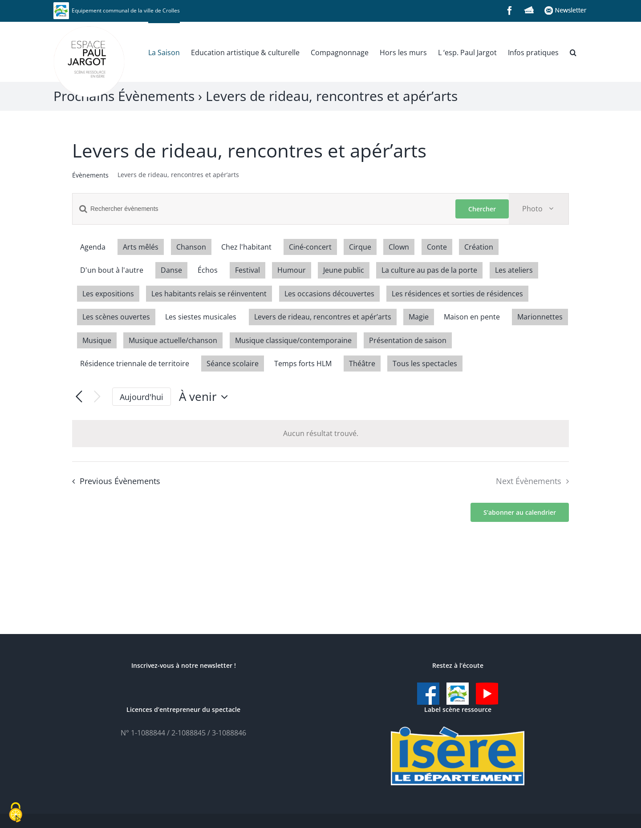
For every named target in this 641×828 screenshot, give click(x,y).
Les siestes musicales (200, 317)
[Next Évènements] (97, 397)
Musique (96, 340)
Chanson (191, 247)
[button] (573, 51)
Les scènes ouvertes (116, 317)
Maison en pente (472, 317)
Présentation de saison (407, 340)
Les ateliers (514, 270)
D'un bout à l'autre (111, 270)
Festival (247, 270)
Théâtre (362, 363)
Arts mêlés (140, 247)
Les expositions (108, 294)
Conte (437, 247)
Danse (171, 270)
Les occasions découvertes (329, 294)
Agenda (92, 247)
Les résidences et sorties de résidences (457, 294)
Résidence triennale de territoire (134, 363)
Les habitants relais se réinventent (209, 294)
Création (478, 247)
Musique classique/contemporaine (293, 340)
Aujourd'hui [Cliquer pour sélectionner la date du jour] (141, 397)
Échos (208, 270)
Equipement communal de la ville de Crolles (116, 10)
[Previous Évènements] (79, 397)
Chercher (482, 209)
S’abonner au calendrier (519, 512)
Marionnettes (540, 317)
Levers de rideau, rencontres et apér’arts (322, 317)
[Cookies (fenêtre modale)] (15, 813)
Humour (291, 270)
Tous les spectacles (425, 363)
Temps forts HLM (303, 363)
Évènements (90, 175)
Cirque (360, 247)
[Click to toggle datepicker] (205, 397)
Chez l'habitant (246, 247)
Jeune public (343, 270)
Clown (399, 247)
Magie (419, 317)
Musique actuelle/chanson (173, 340)
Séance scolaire (233, 363)
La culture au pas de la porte (429, 270)
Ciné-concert (310, 247)
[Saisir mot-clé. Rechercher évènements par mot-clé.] (264, 209)
